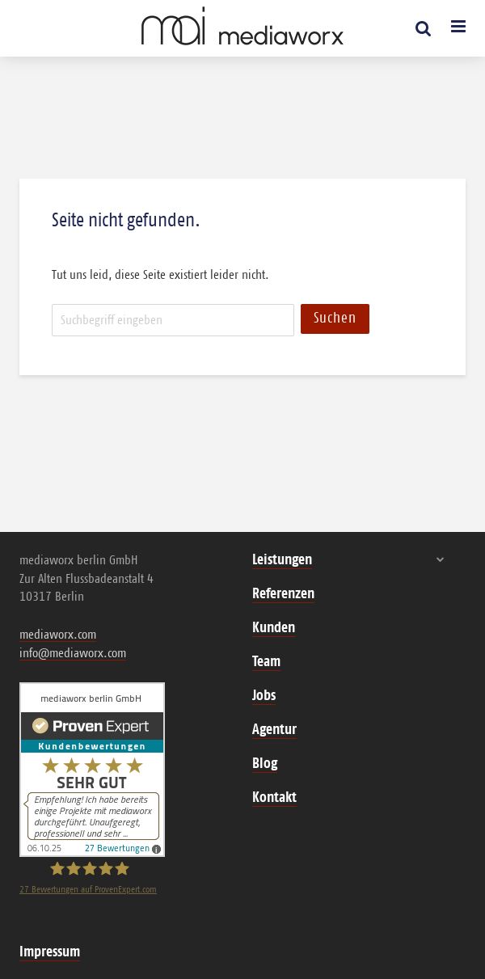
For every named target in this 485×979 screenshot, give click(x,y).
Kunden (273, 628)
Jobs (264, 696)
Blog (264, 764)
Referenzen (283, 594)
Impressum (49, 952)
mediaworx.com (57, 634)
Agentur (274, 730)
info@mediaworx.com (72, 653)
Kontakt (274, 798)
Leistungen (282, 560)
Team (266, 662)
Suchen (335, 318)
